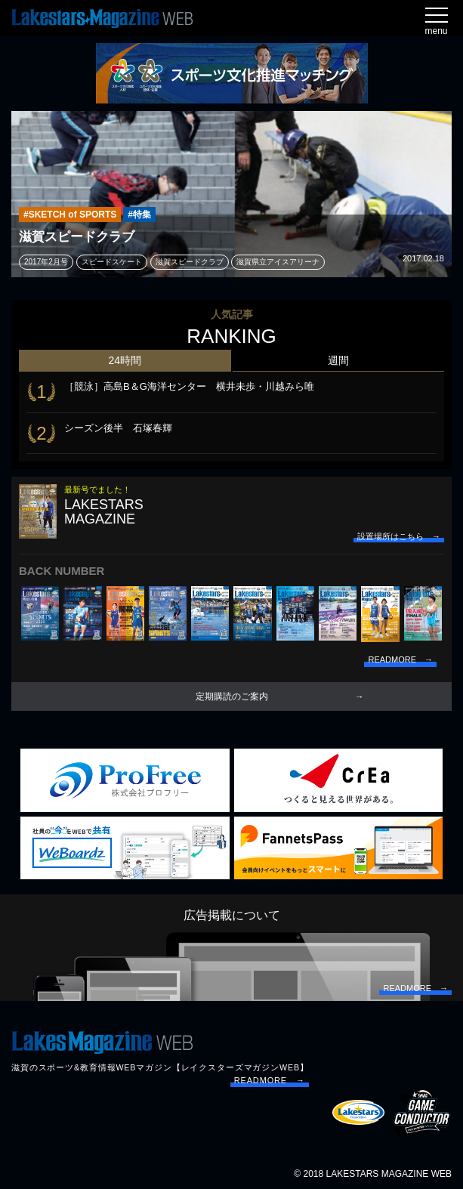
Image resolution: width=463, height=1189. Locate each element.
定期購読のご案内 (232, 696)
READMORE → (269, 1080)
